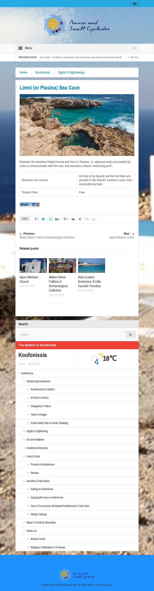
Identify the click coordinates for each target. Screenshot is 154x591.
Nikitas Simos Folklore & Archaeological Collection (48, 235)
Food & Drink (33, 456)
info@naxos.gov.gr (104, 585)
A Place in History (40, 398)
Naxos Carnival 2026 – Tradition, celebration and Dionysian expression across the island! (79, 57)
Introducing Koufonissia (38, 381)
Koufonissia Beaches (37, 448)
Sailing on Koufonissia (42, 489)
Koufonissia (42, 72)
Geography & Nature (41, 406)
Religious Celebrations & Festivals (48, 547)
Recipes (35, 473)
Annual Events (38, 539)
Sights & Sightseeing (71, 72)
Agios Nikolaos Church (105, 235)
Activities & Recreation (38, 481)
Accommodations (35, 440)
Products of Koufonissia (42, 464)
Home (23, 72)
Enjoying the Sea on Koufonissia (47, 497)
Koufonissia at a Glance (42, 389)
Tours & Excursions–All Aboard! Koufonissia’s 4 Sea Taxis (60, 506)
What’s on (32, 531)
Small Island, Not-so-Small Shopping (49, 423)
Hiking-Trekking (39, 514)
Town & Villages (39, 415)
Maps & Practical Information (41, 522)
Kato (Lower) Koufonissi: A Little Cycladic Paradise (89, 281)
